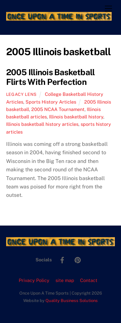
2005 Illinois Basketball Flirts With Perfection (50, 77)
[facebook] (62, 259)
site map (64, 280)
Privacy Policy (34, 280)
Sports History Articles (50, 102)
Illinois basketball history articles (42, 124)
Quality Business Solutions (71, 300)
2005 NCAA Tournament (58, 109)
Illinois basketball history (76, 116)
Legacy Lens (21, 94)
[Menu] (108, 9)
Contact (88, 280)
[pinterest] (77, 259)
